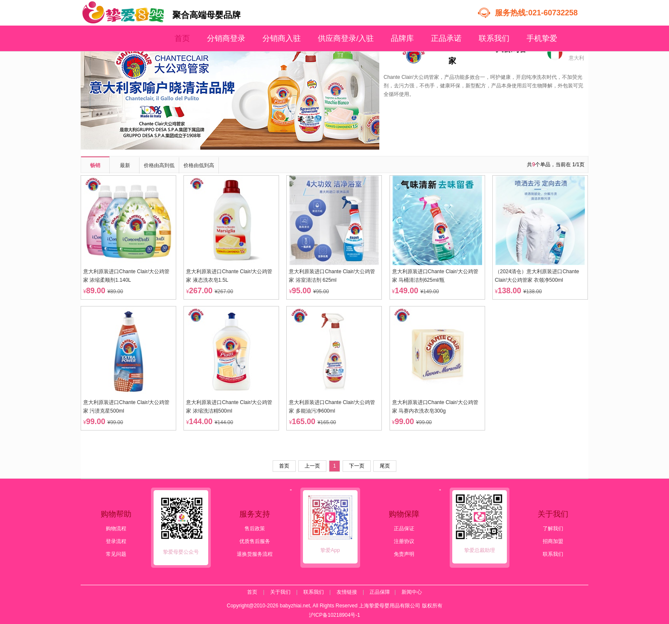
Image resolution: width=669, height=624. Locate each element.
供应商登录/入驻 (346, 38)
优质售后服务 (254, 541)
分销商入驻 (281, 38)
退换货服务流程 (255, 554)
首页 (182, 38)
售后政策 (254, 529)
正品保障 (379, 592)
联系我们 (494, 38)
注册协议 (404, 541)
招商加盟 (553, 541)
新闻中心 (411, 592)
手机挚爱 (541, 38)
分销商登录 (226, 38)
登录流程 (116, 541)
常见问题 (116, 554)
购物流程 (116, 529)
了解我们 (553, 529)
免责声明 (404, 554)
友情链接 (347, 592)
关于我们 (280, 592)
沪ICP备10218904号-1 (334, 615)
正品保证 (404, 529)
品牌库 (402, 38)
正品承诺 (446, 38)
